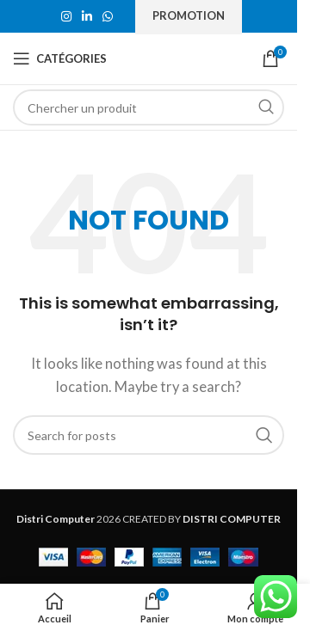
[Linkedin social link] (87, 16)
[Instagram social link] (66, 16)
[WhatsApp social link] (107, 16)
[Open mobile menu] (59, 58)
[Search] (148, 107)
